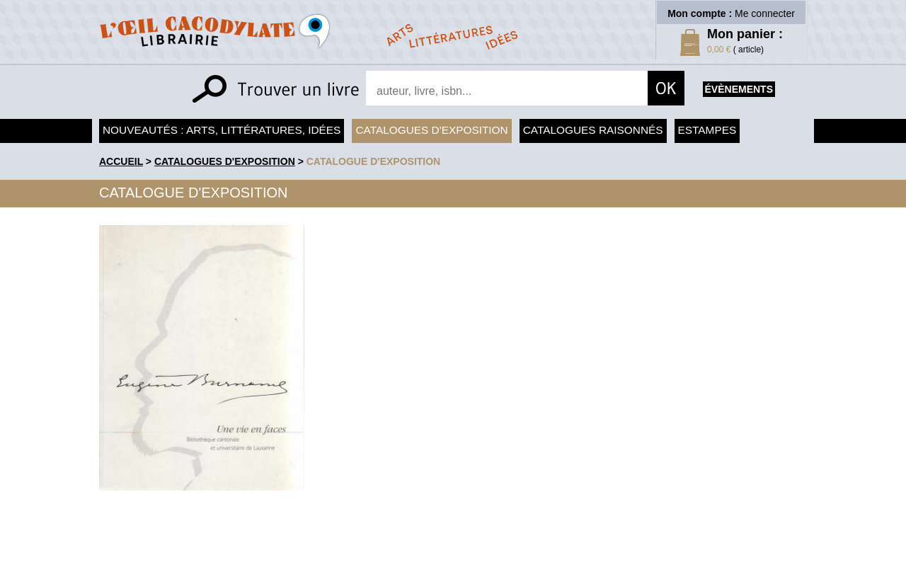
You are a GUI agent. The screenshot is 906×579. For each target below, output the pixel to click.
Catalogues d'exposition (431, 130)
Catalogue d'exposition (373, 161)
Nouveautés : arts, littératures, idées (221, 130)
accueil (121, 161)
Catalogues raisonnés (593, 130)
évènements (739, 89)
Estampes (707, 130)
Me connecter (765, 13)
